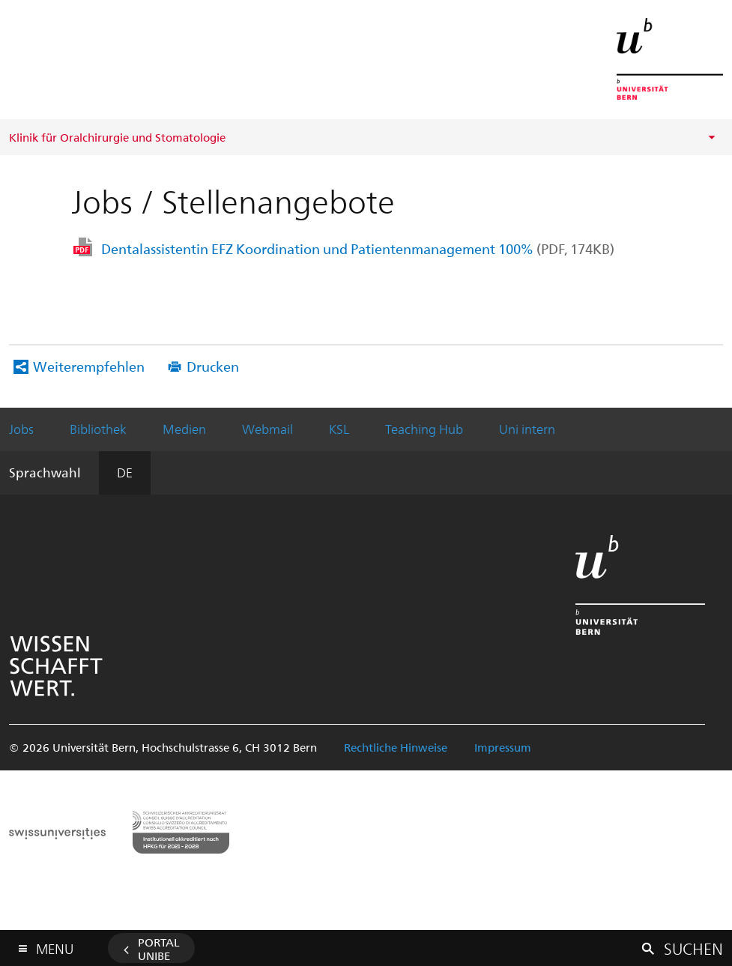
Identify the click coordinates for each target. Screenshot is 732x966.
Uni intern (527, 428)
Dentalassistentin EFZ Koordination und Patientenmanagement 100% (357, 248)
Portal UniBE (159, 949)
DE (125, 472)
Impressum (502, 747)
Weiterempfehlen (89, 366)
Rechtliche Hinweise (395, 747)
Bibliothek (98, 428)
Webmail (267, 428)
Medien (184, 428)
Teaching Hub (424, 428)
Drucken (213, 366)
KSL (339, 428)
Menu (54, 945)
